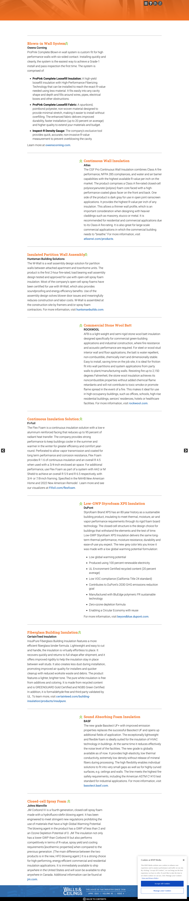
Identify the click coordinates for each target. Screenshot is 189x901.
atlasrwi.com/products (98, 238)
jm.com (32, 879)
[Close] (184, 860)
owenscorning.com (57, 145)
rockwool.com (138, 403)
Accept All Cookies (162, 884)
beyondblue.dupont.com (132, 616)
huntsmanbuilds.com (89, 309)
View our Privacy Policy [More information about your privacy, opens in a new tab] (150, 878)
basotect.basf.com (96, 785)
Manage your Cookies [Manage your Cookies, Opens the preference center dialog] (162, 891)
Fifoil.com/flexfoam (62, 487)
